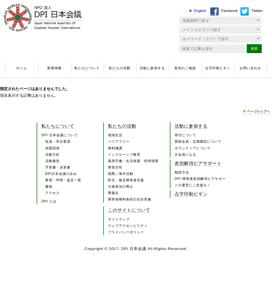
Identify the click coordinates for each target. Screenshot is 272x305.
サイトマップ (119, 219)
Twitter (257, 11)
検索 (254, 48)
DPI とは (48, 201)
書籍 (48, 187)
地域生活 (115, 135)
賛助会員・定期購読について (198, 141)
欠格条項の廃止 (120, 187)
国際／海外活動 (120, 174)
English (200, 11)
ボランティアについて (193, 148)
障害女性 (115, 167)
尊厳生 (113, 193)
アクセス (52, 193)
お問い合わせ (250, 68)
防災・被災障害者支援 (126, 180)
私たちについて (87, 68)
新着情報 (54, 68)
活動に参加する (152, 68)
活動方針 (52, 155)
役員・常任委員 (57, 141)
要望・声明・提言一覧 (63, 180)
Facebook (229, 11)
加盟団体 (52, 148)
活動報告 (52, 161)
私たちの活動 (119, 68)
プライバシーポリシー (126, 232)
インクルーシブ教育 (124, 155)
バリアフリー (119, 141)
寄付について (185, 135)
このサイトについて (129, 209)
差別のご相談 (185, 68)
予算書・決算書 (57, 167)
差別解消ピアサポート (198, 163)
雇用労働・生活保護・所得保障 (133, 161)
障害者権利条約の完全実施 (129, 199)
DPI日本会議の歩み (61, 174)
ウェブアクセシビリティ (128, 226)
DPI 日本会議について (59, 135)
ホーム (21, 68)
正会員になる (185, 155)
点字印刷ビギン (217, 68)
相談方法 (182, 172)
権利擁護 (115, 148)
